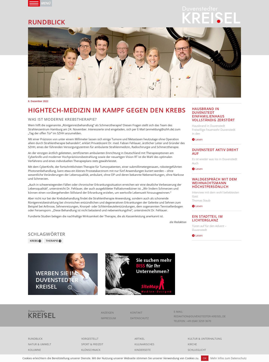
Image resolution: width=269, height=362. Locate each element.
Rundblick (35, 338)
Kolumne (34, 350)
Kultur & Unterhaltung (205, 338)
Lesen (197, 139)
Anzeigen (107, 312)
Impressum (108, 318)
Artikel (139, 338)
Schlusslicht (197, 350)
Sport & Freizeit (92, 344)
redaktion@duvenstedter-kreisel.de (200, 316)
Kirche (192, 344)
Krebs (34, 240)
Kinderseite (142, 350)
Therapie (52, 240)
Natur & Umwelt (39, 344)
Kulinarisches (144, 344)
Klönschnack (91, 350)
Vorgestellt (89, 338)
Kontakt (136, 312)
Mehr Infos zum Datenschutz (228, 358)
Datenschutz (139, 318)
